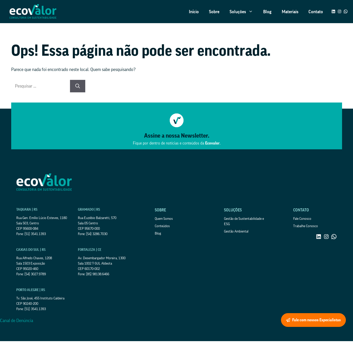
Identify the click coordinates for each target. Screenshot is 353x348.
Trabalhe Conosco (305, 226)
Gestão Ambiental (236, 231)
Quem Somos (164, 219)
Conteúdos (162, 226)
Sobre (214, 11)
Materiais (290, 11)
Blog (267, 11)
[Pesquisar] (77, 86)
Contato (315, 11)
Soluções (244, 11)
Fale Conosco (302, 219)
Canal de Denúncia (16, 320)
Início (194, 11)
